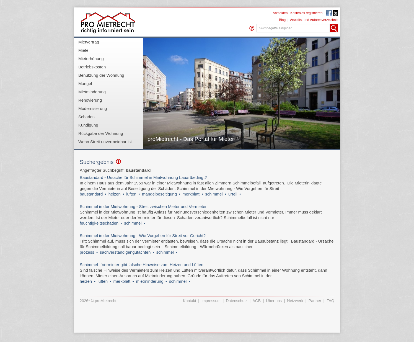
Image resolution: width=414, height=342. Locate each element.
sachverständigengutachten (125, 252)
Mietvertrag (88, 42)
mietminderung (149, 281)
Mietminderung (92, 91)
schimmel (213, 194)
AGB (257, 301)
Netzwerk (295, 301)
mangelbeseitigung (159, 194)
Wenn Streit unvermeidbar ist (105, 141)
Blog (282, 20)
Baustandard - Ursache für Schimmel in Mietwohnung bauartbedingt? (143, 177)
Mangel (85, 83)
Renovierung (90, 100)
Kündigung (88, 125)
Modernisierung (92, 108)
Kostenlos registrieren (306, 13)
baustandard (91, 194)
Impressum (211, 301)
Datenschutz (236, 301)
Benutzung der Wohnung (101, 75)
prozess (87, 252)
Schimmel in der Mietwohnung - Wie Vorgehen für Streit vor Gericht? (143, 235)
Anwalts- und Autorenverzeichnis (314, 20)
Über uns (274, 301)
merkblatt (191, 194)
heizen (114, 194)
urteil (232, 194)
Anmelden (280, 13)
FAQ (330, 301)
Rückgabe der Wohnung (100, 133)
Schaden (86, 116)
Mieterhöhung (91, 58)
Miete (83, 50)
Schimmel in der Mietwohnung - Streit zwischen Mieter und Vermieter (143, 206)
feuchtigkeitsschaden (99, 223)
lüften (131, 194)
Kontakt (189, 301)
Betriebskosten (92, 67)
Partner (315, 301)
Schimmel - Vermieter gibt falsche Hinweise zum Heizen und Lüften (141, 264)
